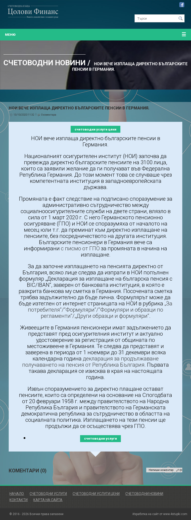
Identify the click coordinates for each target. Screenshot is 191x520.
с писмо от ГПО (80, 248)
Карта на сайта (47, 500)
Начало (16, 494)
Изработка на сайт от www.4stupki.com (160, 514)
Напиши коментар (161, 470)
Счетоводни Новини (144, 494)
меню (95, 34)
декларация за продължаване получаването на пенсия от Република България (90, 362)
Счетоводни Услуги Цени (96, 494)
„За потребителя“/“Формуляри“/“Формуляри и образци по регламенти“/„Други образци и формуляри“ (100, 309)
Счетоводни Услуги (48, 494)
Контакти (18, 500)
